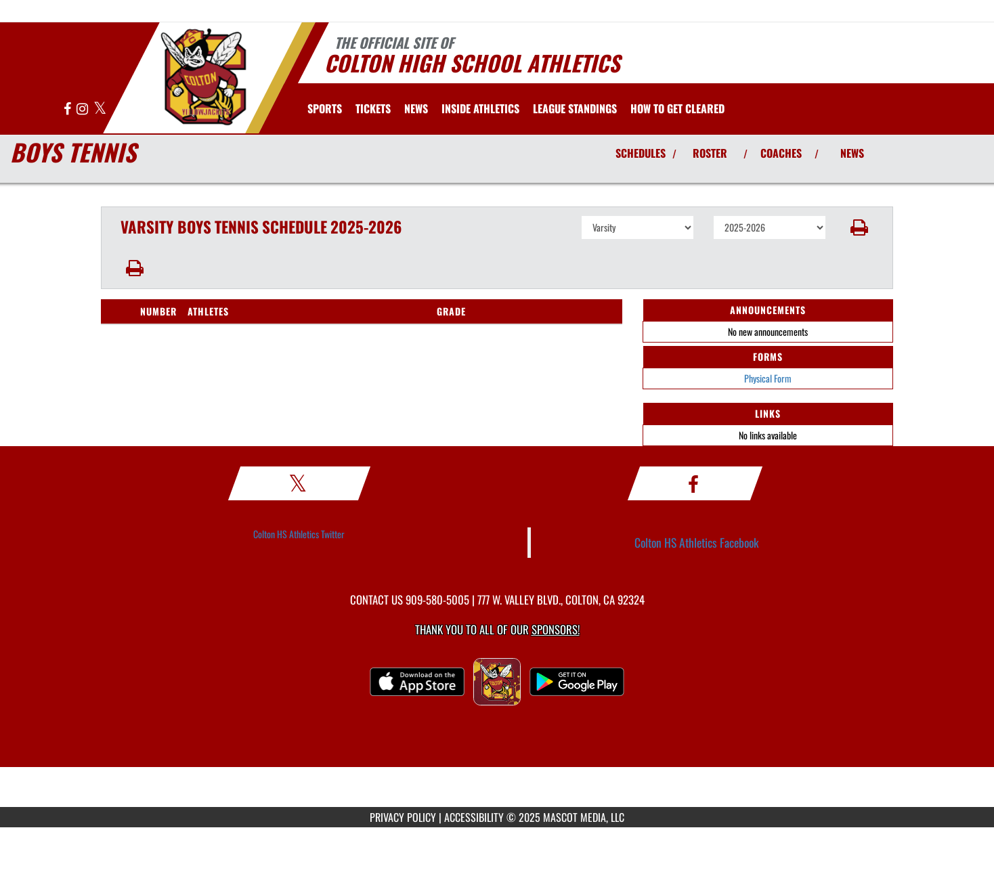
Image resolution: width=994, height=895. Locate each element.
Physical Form (768, 378)
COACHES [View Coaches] (781, 153)
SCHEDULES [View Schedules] (640, 153)
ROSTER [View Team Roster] (710, 153)
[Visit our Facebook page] (68, 109)
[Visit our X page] (99, 109)
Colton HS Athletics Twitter (299, 534)
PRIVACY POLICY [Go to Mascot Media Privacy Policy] (403, 817)
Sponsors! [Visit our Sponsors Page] (556, 629)
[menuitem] (373, 108)
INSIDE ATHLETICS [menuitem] (480, 108)
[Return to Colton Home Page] (202, 76)
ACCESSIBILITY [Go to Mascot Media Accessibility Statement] (474, 817)
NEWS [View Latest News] (852, 153)
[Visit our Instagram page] (83, 109)
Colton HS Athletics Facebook (696, 542)
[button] (859, 227)
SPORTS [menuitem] (324, 108)
